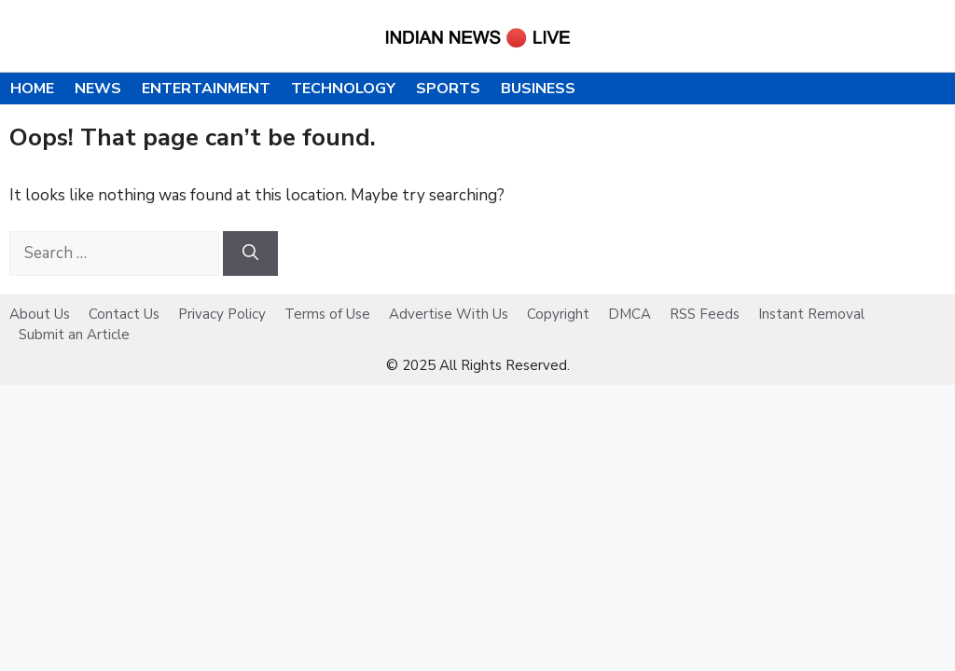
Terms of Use (327, 314)
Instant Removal (811, 314)
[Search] (250, 253)
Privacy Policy (222, 314)
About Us (39, 314)
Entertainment (206, 88)
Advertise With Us (448, 314)
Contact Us (124, 314)
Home (32, 88)
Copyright (558, 314)
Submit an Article (74, 334)
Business (538, 88)
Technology (343, 88)
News (98, 88)
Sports (448, 88)
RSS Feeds (705, 314)
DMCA (629, 314)
